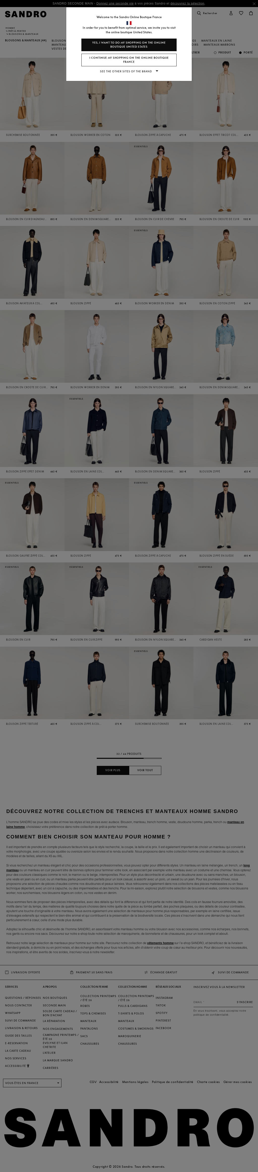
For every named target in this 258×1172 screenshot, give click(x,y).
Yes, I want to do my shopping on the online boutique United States (129, 44)
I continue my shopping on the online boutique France (129, 60)
